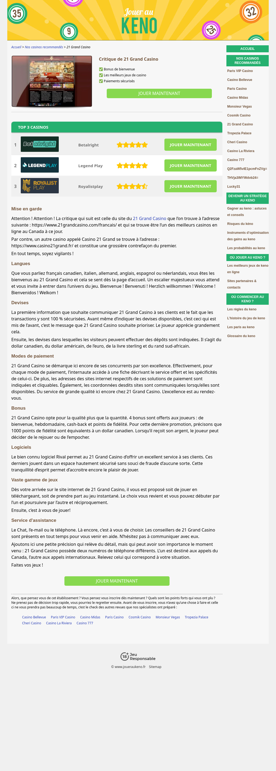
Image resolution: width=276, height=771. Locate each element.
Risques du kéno (240, 224)
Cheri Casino (31, 623)
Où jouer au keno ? (247, 257)
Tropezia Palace (196, 617)
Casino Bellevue (34, 617)
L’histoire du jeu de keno (246, 318)
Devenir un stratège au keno (248, 198)
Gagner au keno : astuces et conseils (247, 212)
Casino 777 (85, 623)
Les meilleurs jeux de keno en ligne (247, 269)
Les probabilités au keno (246, 248)
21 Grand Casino (149, 218)
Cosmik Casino (140, 617)
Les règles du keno (242, 309)
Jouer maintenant (159, 93)
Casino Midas (90, 617)
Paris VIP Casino (63, 617)
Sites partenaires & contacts (242, 284)
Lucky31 (233, 187)
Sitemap (155, 666)
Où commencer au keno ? (247, 299)
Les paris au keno (240, 327)
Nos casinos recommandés (247, 61)
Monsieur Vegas (168, 617)
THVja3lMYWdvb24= (242, 178)
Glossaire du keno (241, 336)
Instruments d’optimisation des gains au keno (248, 236)
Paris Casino (114, 617)
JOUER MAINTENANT (190, 144)
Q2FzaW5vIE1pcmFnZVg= (247, 169)
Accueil (247, 49)
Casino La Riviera (59, 623)
